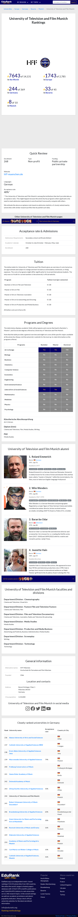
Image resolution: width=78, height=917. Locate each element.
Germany (25, 9)
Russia (62, 891)
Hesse (43, 897)
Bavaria (33, 9)
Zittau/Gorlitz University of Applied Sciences (26, 789)
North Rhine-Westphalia (45, 879)
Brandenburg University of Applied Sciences (25, 812)
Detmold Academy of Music (19, 781)
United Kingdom (66, 885)
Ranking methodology (11, 910)
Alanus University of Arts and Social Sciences (26, 738)
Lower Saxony (45, 894)
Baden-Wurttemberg (48, 884)
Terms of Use (60, 916)
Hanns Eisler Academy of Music (21, 774)
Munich (41, 9)
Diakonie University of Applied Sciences (24, 835)
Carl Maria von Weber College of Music (24, 849)
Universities (8, 9)
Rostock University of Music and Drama (24, 828)
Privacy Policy (71, 916)
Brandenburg (45, 887)
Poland (62, 878)
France (62, 882)
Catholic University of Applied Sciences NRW (26, 745)
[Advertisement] (19, 41)
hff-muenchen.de (13, 174)
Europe (16, 9)
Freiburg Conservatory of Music (21, 767)
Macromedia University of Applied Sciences (25, 759)
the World (14, 79)
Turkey (62, 895)
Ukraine (63, 888)
